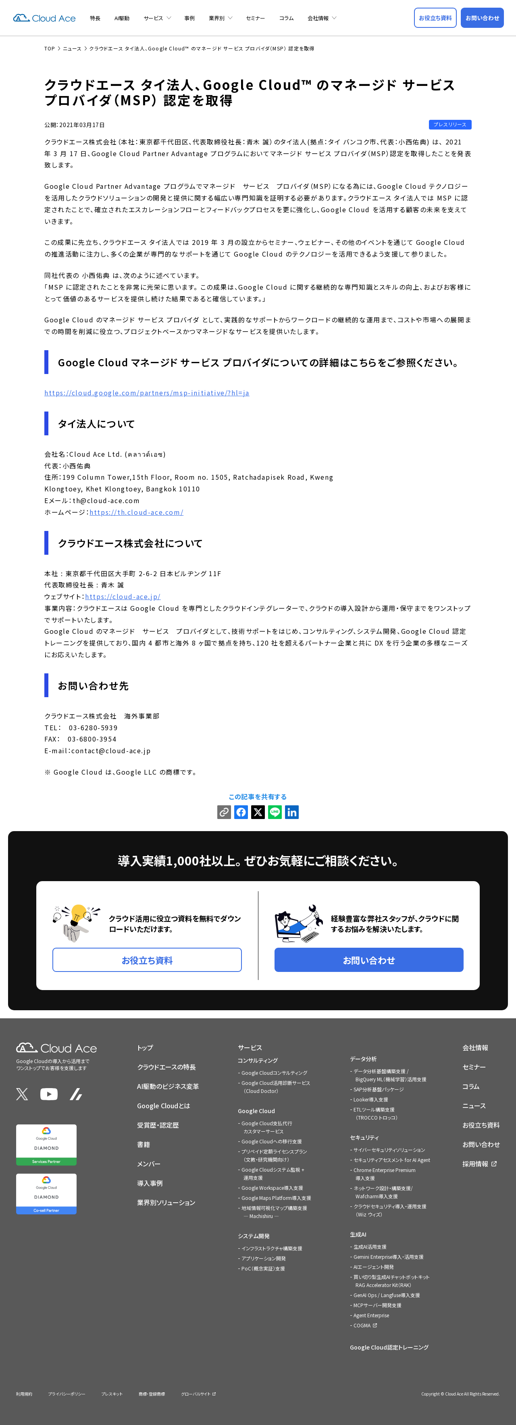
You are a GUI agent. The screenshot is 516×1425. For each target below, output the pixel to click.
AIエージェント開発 (374, 1266)
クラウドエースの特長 (166, 1067)
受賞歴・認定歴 (158, 1125)
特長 (95, 18)
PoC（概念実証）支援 (263, 1268)
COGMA (362, 1325)
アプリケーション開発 (263, 1258)
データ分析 (363, 1059)
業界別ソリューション (166, 1202)
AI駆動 (121, 18)
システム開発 (254, 1236)
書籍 (143, 1144)
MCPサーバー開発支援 (378, 1305)
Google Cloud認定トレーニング (389, 1347)
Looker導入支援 (371, 1099)
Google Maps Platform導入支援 (276, 1197)
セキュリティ (364, 1137)
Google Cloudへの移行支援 (271, 1141)
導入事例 (150, 1183)
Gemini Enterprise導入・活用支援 (389, 1256)
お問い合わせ (481, 1144)
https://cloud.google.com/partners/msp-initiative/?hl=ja (147, 392)
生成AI (358, 1234)
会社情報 (318, 18)
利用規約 (24, 1394)
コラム (286, 18)
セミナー (255, 18)
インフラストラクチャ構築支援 (271, 1248)
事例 (189, 18)
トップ (145, 1047)
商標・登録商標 (152, 1394)
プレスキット (112, 1394)
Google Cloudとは (163, 1105)
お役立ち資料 (481, 1125)
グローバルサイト (195, 1394)
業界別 (217, 18)
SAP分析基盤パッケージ (379, 1089)
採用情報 (475, 1163)
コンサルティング (258, 1060)
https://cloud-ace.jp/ (123, 596)
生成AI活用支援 (370, 1246)
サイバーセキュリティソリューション (389, 1149)
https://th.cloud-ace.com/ (136, 512)
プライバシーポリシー (66, 1394)
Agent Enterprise (371, 1315)
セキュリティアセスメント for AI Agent (392, 1159)
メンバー (149, 1163)
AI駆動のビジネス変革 (168, 1086)
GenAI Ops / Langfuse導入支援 (387, 1294)
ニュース (474, 1105)
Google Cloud (256, 1111)
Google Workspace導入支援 (272, 1187)
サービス (153, 18)
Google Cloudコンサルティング (274, 1072)
